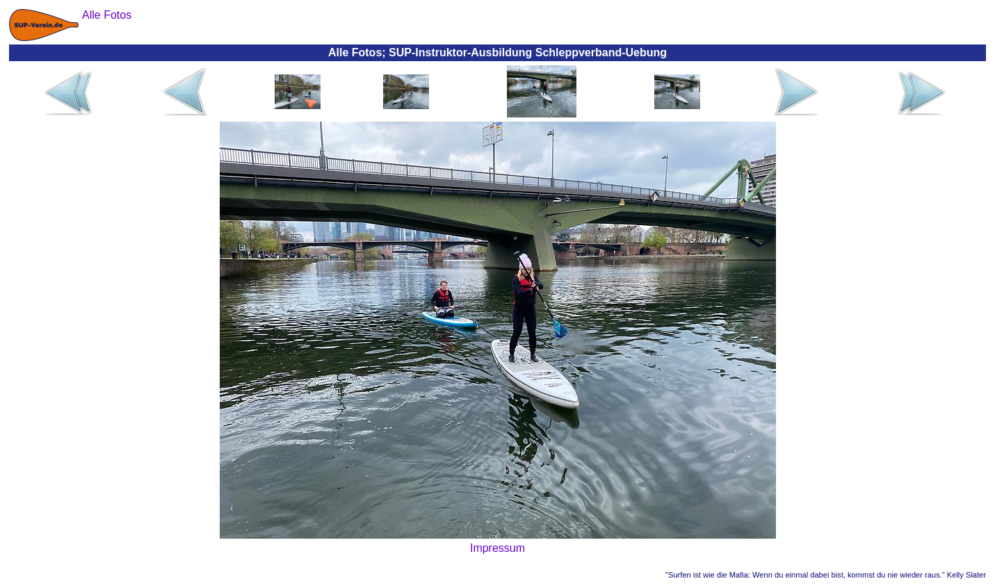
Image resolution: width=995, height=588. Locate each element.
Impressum (497, 548)
